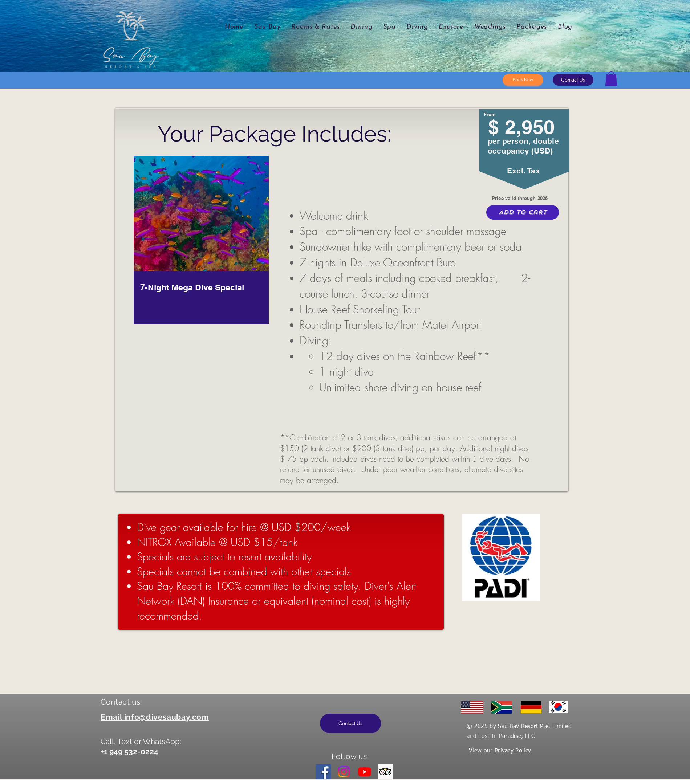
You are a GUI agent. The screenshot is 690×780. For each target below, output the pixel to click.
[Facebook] (323, 771)
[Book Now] (523, 80)
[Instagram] (344, 771)
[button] (573, 80)
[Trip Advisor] (385, 771)
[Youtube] (364, 771)
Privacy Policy (513, 751)
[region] (200, 253)
